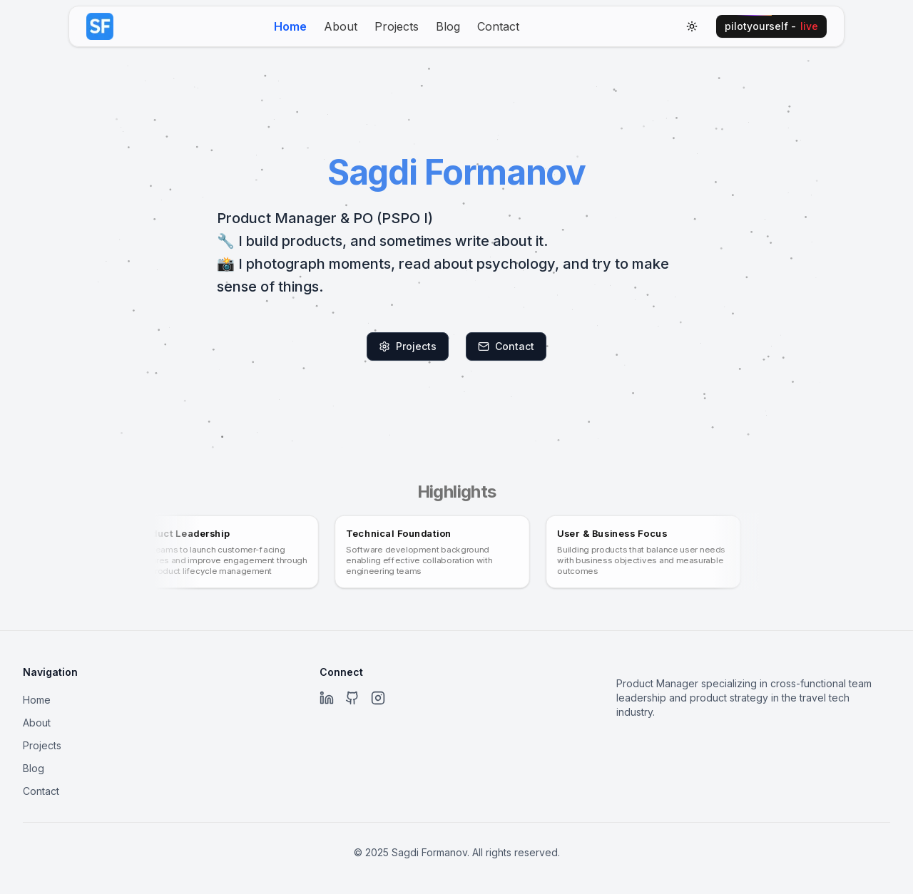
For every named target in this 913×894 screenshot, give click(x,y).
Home (290, 26)
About (340, 26)
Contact (498, 26)
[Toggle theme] (692, 26)
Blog (448, 26)
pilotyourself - (771, 26)
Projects (396, 26)
